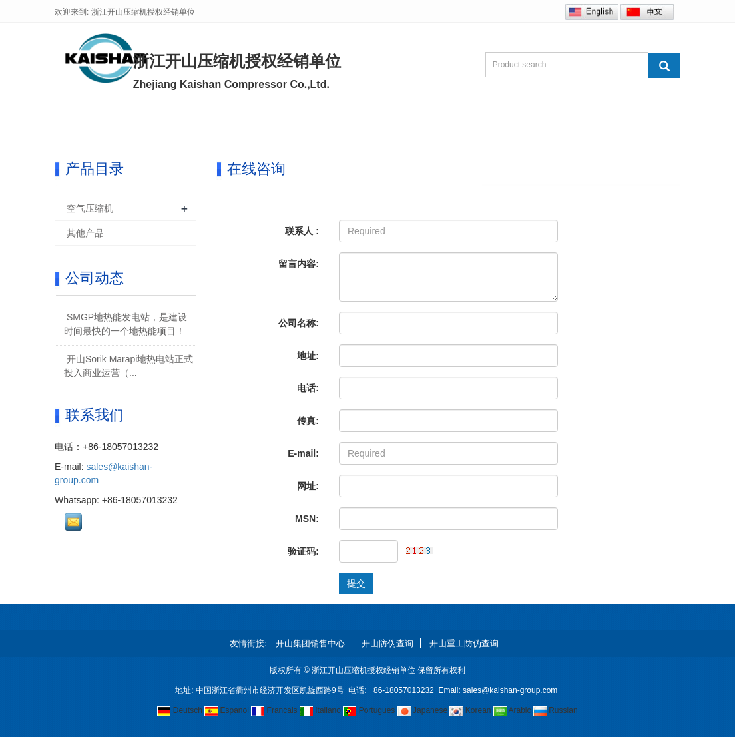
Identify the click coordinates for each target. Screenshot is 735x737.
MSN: (307, 518)
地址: (308, 355)
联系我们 (580, 121)
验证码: (303, 551)
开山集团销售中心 (310, 643)
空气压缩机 (90, 208)
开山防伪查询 (387, 643)
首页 (85, 121)
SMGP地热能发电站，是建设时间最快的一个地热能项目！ (125, 324)
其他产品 (85, 233)
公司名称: (298, 323)
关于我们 (157, 121)
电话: (308, 388)
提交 (356, 583)
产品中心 (239, 121)
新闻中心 (322, 121)
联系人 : (302, 231)
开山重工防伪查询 (464, 643)
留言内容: (298, 263)
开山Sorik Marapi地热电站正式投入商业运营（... (128, 366)
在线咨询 (498, 121)
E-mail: (303, 453)
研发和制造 (410, 121)
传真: (308, 420)
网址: (308, 486)
